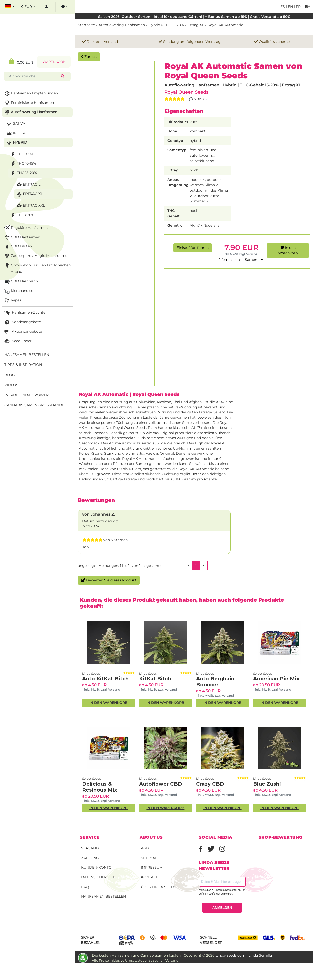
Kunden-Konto (96, 867)
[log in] (46, 7)
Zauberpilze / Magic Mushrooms (35, 256)
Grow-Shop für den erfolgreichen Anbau (37, 268)
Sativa (15, 123)
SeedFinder (17, 341)
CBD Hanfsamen (21, 237)
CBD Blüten (17, 246)
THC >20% (21, 215)
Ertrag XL (196, 25)
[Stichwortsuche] (33, 76)
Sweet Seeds (262, 673)
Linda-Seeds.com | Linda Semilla (244, 955)
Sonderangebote (22, 322)
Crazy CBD (210, 784)
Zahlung (90, 858)
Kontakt (149, 877)
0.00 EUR (21, 61)
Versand (90, 848)
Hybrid (154, 25)
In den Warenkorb (288, 250)
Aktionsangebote (22, 331)
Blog (9, 375)
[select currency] (28, 7)
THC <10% (21, 154)
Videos (11, 385)
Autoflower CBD (160, 784)
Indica (15, 133)
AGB (145, 848)
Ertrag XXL (30, 205)
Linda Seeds (91, 673)
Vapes (12, 300)
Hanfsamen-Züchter (25, 312)
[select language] (10, 7)
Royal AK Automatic (225, 25)
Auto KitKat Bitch (105, 679)
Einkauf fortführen (193, 247)
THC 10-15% (22, 163)
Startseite (86, 25)
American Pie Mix (276, 679)
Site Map (149, 858)
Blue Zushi (267, 784)
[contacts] (65, 7)
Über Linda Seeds (158, 887)
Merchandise (18, 291)
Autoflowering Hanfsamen (122, 25)
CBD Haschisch (20, 281)
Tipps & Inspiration (23, 364)
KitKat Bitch (155, 679)
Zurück (89, 56)
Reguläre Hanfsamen (25, 228)
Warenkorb (54, 62)
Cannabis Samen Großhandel (35, 405)
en (290, 6)
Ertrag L (27, 184)
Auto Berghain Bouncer (215, 682)
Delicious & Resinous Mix (99, 787)
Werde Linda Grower (26, 395)
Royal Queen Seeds (186, 92)
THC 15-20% (174, 25)
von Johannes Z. (98, 514)
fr (298, 6)
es (282, 6)
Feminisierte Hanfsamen (28, 103)
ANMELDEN (222, 908)
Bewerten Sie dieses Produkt (108, 580)
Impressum (152, 867)
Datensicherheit (98, 877)
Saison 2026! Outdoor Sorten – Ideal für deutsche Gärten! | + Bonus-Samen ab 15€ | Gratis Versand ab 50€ (194, 16)
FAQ (85, 887)
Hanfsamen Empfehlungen (30, 93)
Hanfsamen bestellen (103, 896)
